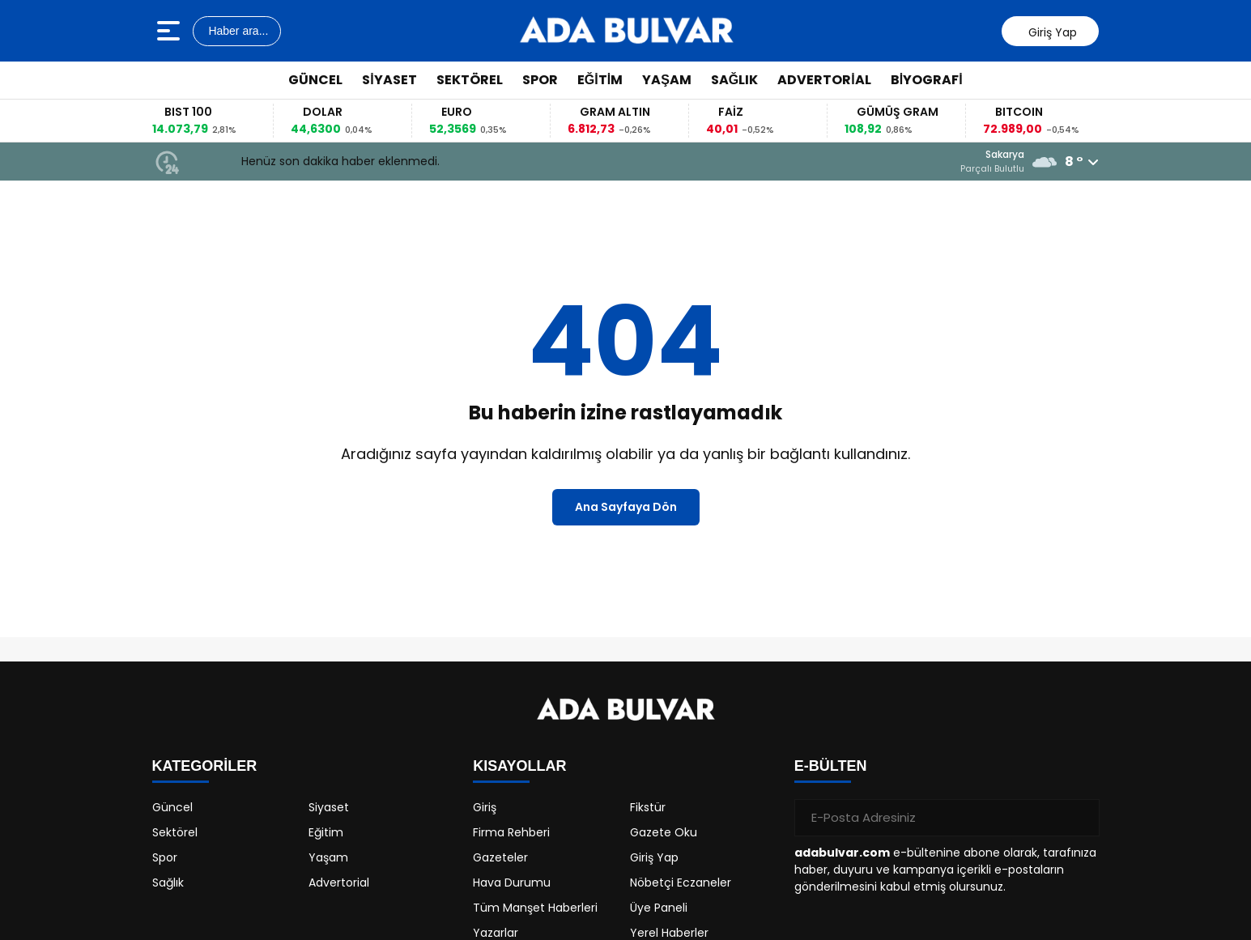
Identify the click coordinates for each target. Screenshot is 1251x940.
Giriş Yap (654, 857)
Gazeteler (500, 857)
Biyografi (927, 79)
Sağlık (734, 79)
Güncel (315, 79)
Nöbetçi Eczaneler (680, 882)
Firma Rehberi (511, 832)
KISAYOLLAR (519, 766)
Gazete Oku (663, 832)
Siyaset (389, 79)
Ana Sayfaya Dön (626, 507)
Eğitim (600, 79)
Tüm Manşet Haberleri (535, 908)
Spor (540, 79)
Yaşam (666, 79)
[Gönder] (1081, 817)
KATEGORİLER (204, 766)
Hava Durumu (512, 882)
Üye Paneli (658, 908)
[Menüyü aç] (170, 31)
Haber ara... (237, 30)
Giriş (484, 807)
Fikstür (648, 807)
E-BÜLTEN (830, 766)
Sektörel (469, 79)
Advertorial (823, 79)
